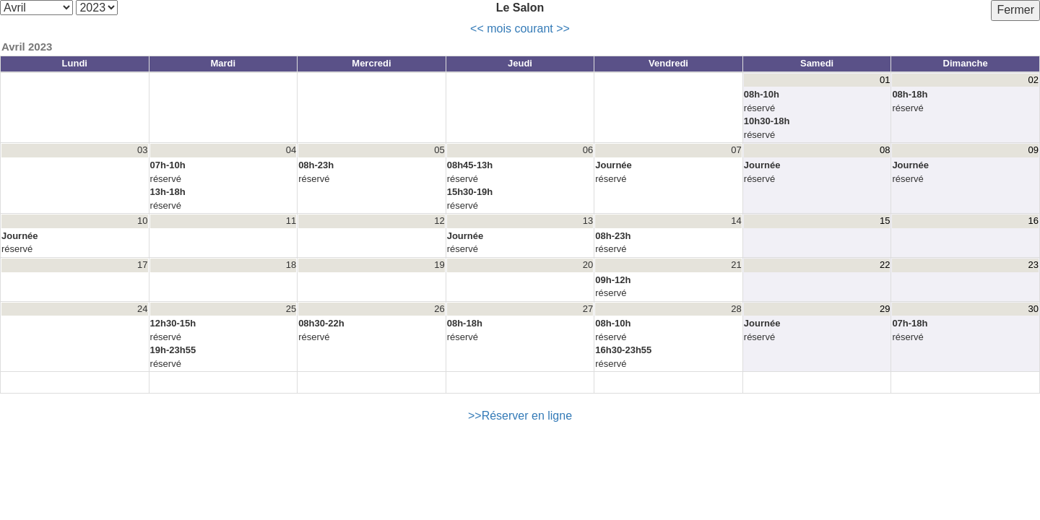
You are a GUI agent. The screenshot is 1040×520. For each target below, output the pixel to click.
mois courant (520, 28)
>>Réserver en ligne (520, 416)
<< (477, 28)
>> (563, 28)
